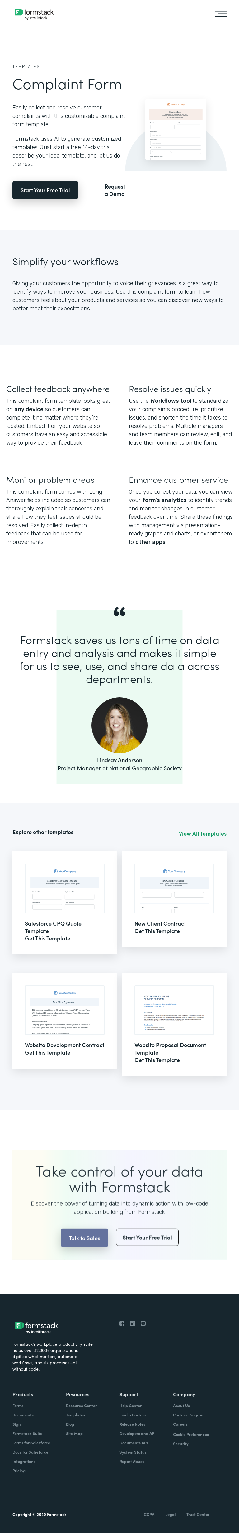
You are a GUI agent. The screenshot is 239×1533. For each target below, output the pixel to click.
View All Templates (203, 833)
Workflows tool (171, 401)
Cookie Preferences (191, 1434)
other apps (150, 542)
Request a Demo (115, 190)
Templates (26, 66)
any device (29, 409)
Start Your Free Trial (45, 190)
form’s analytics (164, 500)
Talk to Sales (84, 1250)
